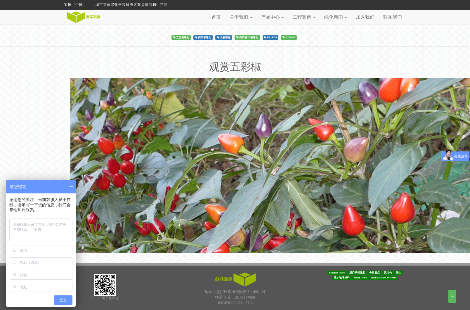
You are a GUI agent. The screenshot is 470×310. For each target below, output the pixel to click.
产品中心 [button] (272, 17)
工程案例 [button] (304, 17)
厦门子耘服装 (357, 272)
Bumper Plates (337, 272)
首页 (216, 17)
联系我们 (392, 17)
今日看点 (374, 272)
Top (452, 296)
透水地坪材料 (342, 277)
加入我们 (365, 17)
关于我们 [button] (241, 17)
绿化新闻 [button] (335, 17)
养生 (398, 272)
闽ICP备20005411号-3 (235, 302)
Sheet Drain (360, 277)
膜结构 (388, 272)
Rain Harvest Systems (383, 277)
